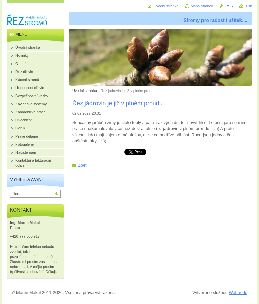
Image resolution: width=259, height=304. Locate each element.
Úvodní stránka (84, 91)
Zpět (82, 165)
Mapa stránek (202, 6)
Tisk (248, 6)
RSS (229, 6)
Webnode (238, 292)
